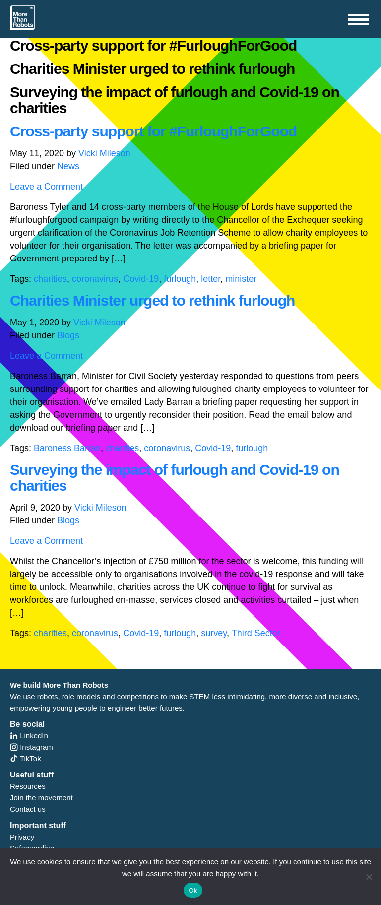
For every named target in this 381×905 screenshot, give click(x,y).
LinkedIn (29, 735)
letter (210, 279)
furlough (180, 279)
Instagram (31, 747)
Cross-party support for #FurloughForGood (153, 131)
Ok (193, 890)
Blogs (68, 335)
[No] (369, 877)
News (68, 166)
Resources (28, 786)
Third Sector (256, 633)
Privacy (22, 837)
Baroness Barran (67, 448)
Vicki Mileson (104, 153)
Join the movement (41, 797)
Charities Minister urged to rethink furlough (152, 300)
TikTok (25, 758)
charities (50, 279)
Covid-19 (141, 279)
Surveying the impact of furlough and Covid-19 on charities (174, 477)
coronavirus (95, 279)
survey (214, 633)
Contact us (28, 809)
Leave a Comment (46, 187)
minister (240, 279)
